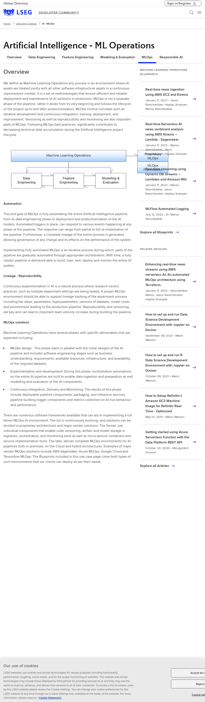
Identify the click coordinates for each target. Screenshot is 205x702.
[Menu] (199, 12)
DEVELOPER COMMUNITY (59, 12)
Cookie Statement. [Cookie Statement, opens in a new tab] (50, 700)
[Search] (192, 12)
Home (7, 23)
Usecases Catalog (26, 23)
